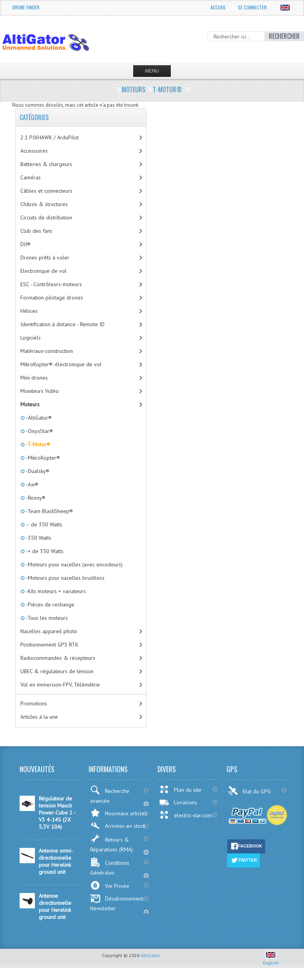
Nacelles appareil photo (48, 631)
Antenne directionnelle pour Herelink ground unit (55, 906)
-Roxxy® (35, 497)
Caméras (30, 177)
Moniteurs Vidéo (39, 391)
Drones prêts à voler (44, 257)
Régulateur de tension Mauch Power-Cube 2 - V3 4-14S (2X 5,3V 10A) (57, 812)
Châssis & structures (44, 204)
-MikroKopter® (42, 457)
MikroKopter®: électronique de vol (60, 364)
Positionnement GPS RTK (49, 644)
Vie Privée (109, 885)
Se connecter (252, 7)
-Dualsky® (37, 471)
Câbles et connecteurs (46, 190)
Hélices (29, 310)
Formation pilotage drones (51, 297)
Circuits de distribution (46, 217)
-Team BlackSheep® (49, 511)
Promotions (33, 703)
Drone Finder (26, 7)
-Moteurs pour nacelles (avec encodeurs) (74, 564)
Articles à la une (39, 716)
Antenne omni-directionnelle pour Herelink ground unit (56, 861)
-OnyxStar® (39, 431)
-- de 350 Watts (43, 524)
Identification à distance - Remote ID (62, 324)
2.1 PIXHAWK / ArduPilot (49, 137)
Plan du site (180, 789)
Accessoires (34, 150)
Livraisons (178, 802)
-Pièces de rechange (49, 604)
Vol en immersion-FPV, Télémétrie (60, 684)
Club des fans (36, 230)
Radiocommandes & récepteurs (57, 657)
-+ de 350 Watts (44, 551)
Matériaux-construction (46, 350)
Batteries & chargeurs (46, 164)
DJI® (25, 244)
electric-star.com (185, 815)
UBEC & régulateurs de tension (57, 671)
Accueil (218, 7)
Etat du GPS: (250, 790)
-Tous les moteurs (46, 617)
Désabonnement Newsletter (116, 903)
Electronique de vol (43, 270)
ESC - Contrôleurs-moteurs (51, 284)
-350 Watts (38, 537)
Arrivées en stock (117, 825)
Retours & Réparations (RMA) (111, 843)
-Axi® (31, 484)
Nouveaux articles (118, 813)
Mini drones (34, 377)
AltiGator (150, 955)
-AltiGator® (38, 417)
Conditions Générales (109, 866)
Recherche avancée (109, 794)
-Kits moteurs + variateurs (55, 591)
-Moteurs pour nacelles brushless (65, 577)
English (271, 960)
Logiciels (30, 337)
